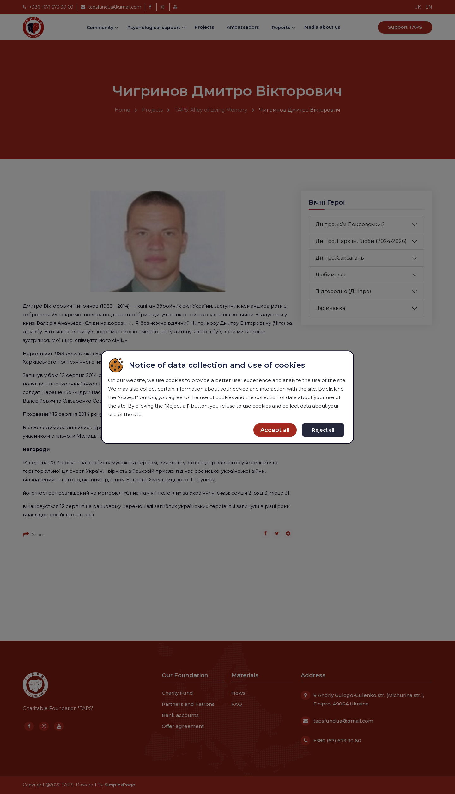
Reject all (323, 430)
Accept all (275, 429)
